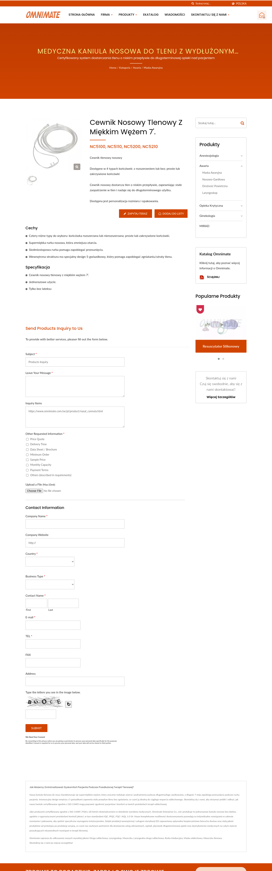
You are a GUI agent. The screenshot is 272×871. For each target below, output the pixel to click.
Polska (241, 3)
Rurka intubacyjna (174, 838)
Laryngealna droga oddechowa (149, 838)
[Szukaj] (193, 3)
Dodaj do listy (171, 213)
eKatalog (150, 14)
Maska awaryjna (153, 67)
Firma (107, 14)
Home (112, 67)
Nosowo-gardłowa (213, 179)
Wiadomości (175, 14)
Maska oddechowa (193, 838)
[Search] (212, 3)
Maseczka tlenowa (212, 838)
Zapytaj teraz (135, 213)
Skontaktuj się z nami (210, 14)
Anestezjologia (209, 155)
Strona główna (82, 14)
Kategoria (124, 67)
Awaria (137, 67)
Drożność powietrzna (215, 186)
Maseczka (127, 838)
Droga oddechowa (99, 838)
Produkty (128, 14)
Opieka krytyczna (211, 205)
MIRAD (204, 226)
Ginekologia (207, 215)
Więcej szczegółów (221, 397)
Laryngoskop (209, 192)
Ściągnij (209, 277)
